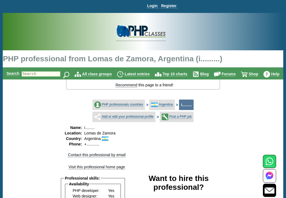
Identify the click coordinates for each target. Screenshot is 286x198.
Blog (213, 74)
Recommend (126, 85)
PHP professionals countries (122, 104)
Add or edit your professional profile (128, 117)
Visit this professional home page (96, 167)
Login (152, 6)
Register (169, 6)
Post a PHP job (180, 117)
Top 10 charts (183, 74)
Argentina (166, 104)
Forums (237, 74)
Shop (262, 74)
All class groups (105, 74)
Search (12, 73)
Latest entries (145, 74)
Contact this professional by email (96, 155)
